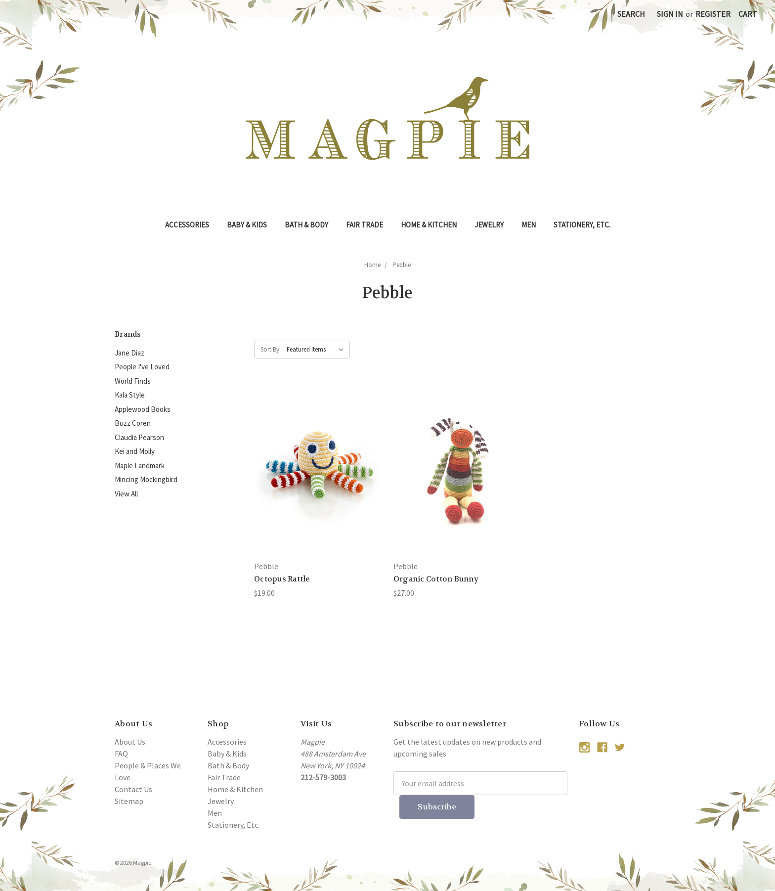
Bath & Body (306, 224)
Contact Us (133, 789)
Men (528, 224)
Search (631, 14)
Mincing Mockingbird (146, 479)
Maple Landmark (140, 465)
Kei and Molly (135, 451)
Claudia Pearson (139, 437)
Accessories (187, 224)
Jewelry (489, 224)
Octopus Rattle (282, 579)
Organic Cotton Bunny (435, 579)
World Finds (133, 381)
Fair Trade (364, 224)
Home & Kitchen (429, 224)
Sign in (670, 14)
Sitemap (129, 801)
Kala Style (130, 395)
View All (126, 493)
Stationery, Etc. (582, 224)
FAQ (121, 753)
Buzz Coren (133, 423)
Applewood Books (143, 409)
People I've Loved (142, 366)
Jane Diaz (129, 352)
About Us (130, 742)
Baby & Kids (247, 224)
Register (713, 14)
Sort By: (270, 349)
